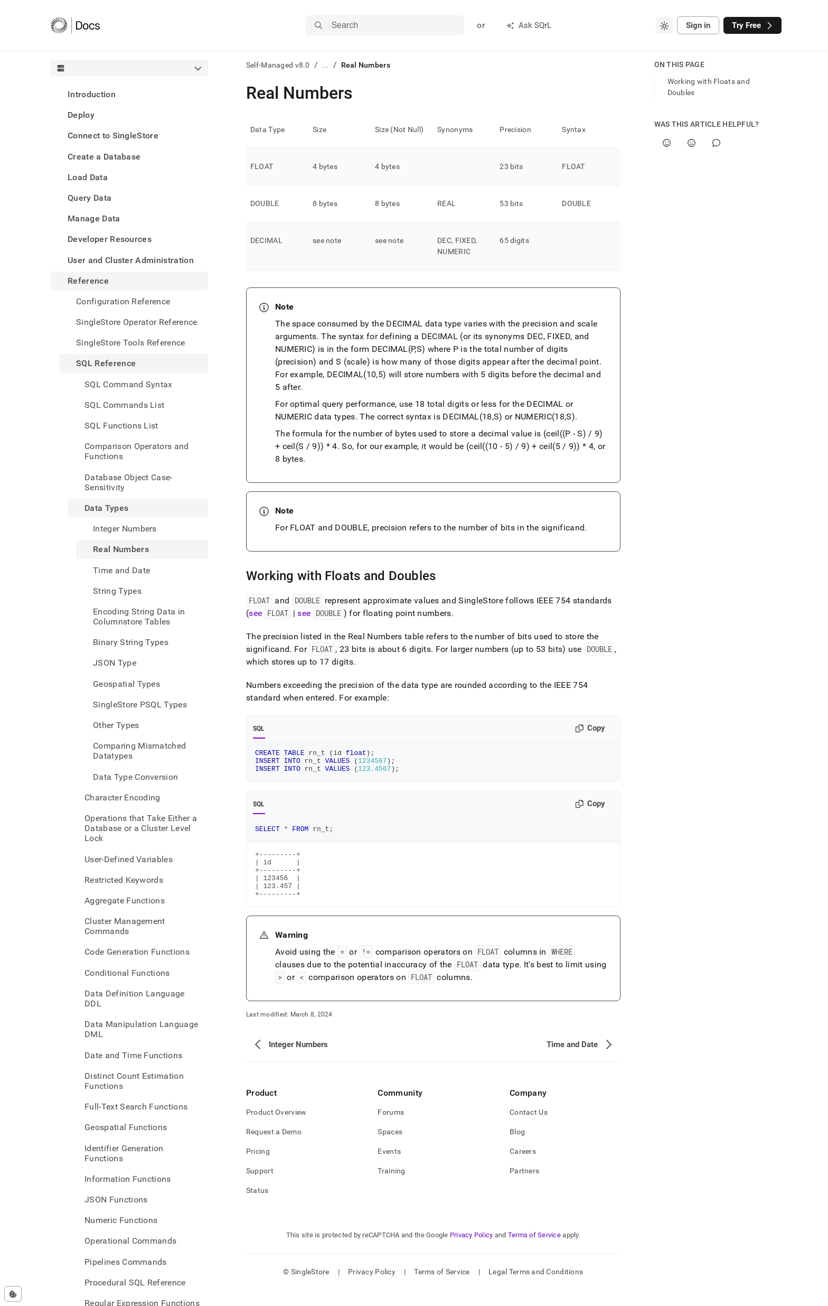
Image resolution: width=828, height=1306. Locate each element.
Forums (391, 1128)
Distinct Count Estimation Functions (134, 1081)
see (269, 613)
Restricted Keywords (123, 880)
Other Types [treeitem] (116, 725)
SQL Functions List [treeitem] (121, 426)
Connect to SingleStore (113, 135)
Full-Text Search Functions (135, 1107)
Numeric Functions (120, 1220)
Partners (524, 1186)
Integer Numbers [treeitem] (125, 529)
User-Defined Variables (128, 859)
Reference (88, 281)
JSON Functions (115, 1200)
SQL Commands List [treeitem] (124, 405)
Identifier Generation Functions (124, 1153)
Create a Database (104, 157)
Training (391, 1186)
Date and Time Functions (133, 1055)
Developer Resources (110, 239)
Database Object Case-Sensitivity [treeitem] (128, 482)
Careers (523, 1167)
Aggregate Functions (124, 900)
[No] (691, 143)
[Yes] (666, 143)
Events (389, 1167)
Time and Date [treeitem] (121, 570)
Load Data (88, 177)
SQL (259, 728)
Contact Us (529, 1128)
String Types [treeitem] (117, 591)
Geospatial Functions (125, 1127)
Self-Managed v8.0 (278, 65)
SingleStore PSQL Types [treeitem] (140, 704)
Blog (517, 1147)
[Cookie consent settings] (13, 1294)
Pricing (258, 1167)
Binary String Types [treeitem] (130, 642)
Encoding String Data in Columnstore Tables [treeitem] (139, 617)
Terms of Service (534, 1251)
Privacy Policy (471, 1251)
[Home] (75, 25)
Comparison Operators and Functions (136, 451)
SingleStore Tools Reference (130, 343)
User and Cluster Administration (131, 260)
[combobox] (664, 25)
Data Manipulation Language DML (141, 1029)
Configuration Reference (123, 301)
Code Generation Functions (137, 952)
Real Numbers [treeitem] (121, 549)
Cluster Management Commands (124, 926)
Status (257, 1206)
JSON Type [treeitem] (114, 663)
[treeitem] (129, 94)
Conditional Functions (127, 973)
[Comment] (716, 143)
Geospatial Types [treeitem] (126, 684)
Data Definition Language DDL (134, 998)
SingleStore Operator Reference (136, 322)
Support (260, 1186)
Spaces (390, 1147)
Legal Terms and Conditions (535, 1287)
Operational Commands (130, 1241)
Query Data (89, 198)
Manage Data (94, 218)
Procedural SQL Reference (135, 1282)
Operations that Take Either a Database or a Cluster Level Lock (140, 828)
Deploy (81, 115)
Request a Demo (274, 1147)
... (325, 65)
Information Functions (127, 1179)
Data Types (106, 508)
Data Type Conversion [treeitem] (135, 777)
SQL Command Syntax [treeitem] (128, 384)
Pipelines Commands (125, 1262)
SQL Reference (106, 363)
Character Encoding (122, 797)
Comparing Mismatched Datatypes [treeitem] (139, 751)
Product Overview (276, 1128)
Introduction (92, 94)
